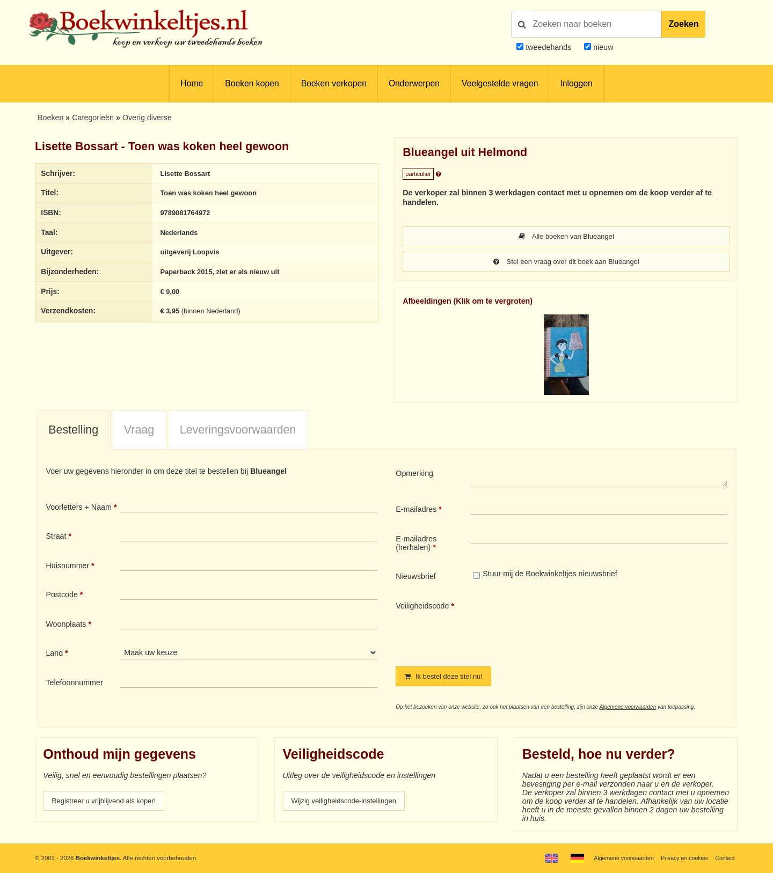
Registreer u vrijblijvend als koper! (109, 802)
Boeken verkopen (334, 83)
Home (191, 83)
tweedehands (548, 47)
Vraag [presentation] (139, 430)
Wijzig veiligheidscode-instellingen (349, 802)
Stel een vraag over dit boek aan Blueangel (566, 262)
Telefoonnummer (74, 683)
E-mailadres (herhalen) (416, 544)
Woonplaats (66, 625)
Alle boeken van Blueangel (566, 236)
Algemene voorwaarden (628, 708)
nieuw (602, 47)
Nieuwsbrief (416, 577)
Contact (723, 858)
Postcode (61, 595)
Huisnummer (67, 566)
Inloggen (576, 83)
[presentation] (559, 626)
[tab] (74, 431)
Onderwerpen (414, 83)
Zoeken (683, 23)
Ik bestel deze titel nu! (447, 677)
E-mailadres (416, 510)
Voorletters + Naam (79, 508)
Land (54, 654)
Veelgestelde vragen (500, 83)
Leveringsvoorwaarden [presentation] (238, 430)
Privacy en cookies (680, 858)
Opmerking (414, 474)
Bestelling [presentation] (73, 430)
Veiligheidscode (422, 607)
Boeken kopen (252, 83)
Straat (56, 537)
